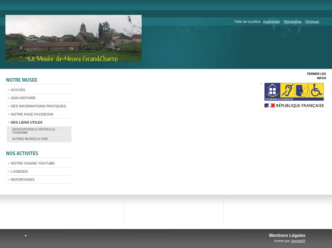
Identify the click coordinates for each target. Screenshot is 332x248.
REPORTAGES (23, 180)
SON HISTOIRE (23, 98)
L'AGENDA (19, 171)
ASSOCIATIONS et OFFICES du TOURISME (33, 131)
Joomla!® (298, 241)
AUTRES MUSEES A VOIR (30, 138)
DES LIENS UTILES (27, 122)
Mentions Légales (287, 235)
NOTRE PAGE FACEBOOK (32, 114)
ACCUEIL (18, 90)
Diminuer (312, 22)
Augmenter (271, 22)
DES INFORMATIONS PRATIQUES (38, 106)
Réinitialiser (293, 22)
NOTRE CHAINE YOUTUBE (33, 163)
